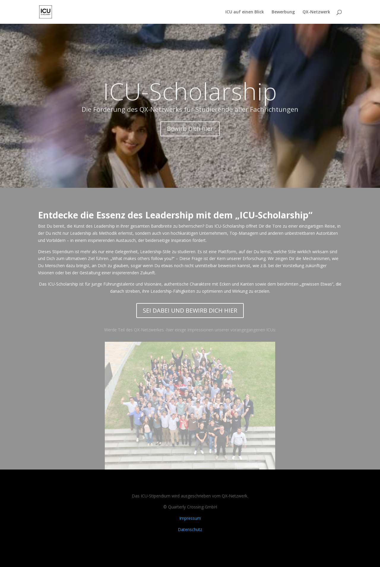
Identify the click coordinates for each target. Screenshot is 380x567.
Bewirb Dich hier (190, 136)
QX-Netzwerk (316, 12)
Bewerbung (283, 12)
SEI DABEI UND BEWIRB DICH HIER (190, 310)
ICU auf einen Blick (244, 12)
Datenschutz (190, 529)
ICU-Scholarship (190, 98)
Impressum (190, 518)
